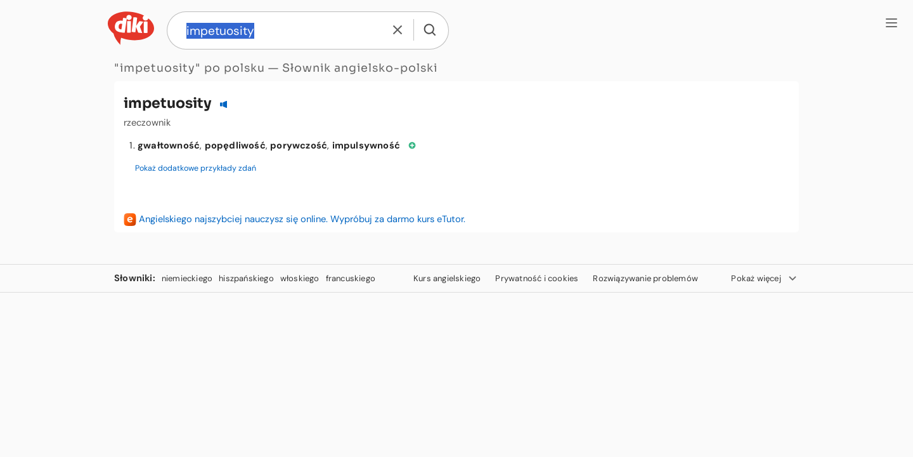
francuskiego (350, 278)
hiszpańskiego (246, 278)
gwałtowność (169, 145)
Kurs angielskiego (447, 278)
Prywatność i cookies (536, 278)
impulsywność (366, 145)
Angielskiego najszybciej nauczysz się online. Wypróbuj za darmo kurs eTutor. (302, 219)
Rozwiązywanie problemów (645, 278)
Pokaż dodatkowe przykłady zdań (195, 168)
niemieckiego (187, 278)
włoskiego (300, 278)
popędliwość (235, 145)
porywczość (298, 145)
